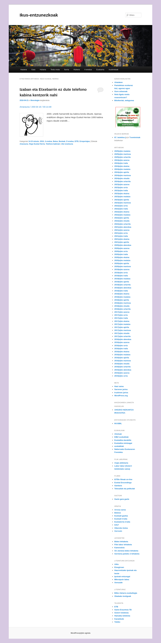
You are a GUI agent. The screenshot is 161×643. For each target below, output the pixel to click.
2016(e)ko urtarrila (122, 367)
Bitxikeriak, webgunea (124, 100)
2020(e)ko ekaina (121, 257)
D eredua (70, 141)
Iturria (66, 69)
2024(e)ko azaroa (121, 160)
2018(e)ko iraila (121, 291)
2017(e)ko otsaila (121, 333)
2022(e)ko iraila (121, 209)
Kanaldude (119, 619)
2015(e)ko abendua (122, 370)
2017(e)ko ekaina (121, 321)
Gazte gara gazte (121, 499)
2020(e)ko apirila (121, 263)
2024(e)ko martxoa (122, 175)
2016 (42, 141)
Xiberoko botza (121, 528)
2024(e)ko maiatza (122, 169)
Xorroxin (118, 531)
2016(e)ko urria (121, 345)
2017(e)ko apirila (121, 327)
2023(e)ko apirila (121, 200)
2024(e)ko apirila (121, 172)
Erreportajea (84, 141)
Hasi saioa (119, 386)
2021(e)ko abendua (122, 227)
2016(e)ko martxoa (122, 361)
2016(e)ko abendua (122, 339)
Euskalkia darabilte (122, 440)
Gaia (33, 69)
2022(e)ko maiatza (122, 215)
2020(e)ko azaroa (121, 248)
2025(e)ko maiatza (122, 151)
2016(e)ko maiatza (122, 354)
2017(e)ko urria (121, 315)
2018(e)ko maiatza (122, 297)
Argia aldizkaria (121, 463)
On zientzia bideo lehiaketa (126, 551)
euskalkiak (119, 446)
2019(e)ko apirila (121, 282)
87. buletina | (120, 137)
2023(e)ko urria (121, 187)
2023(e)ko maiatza (122, 196)
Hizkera (76, 69)
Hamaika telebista (122, 616)
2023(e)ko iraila (121, 190)
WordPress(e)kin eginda (80, 633)
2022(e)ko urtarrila (122, 224)
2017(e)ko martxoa (122, 330)
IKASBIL (118, 423)
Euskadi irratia (120, 519)
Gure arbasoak (120, 91)
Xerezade (118, 582)
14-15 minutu (33, 141)
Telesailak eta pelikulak (124, 489)
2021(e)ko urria (121, 233)
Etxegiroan (119, 567)
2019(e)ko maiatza (122, 279)
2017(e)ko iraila (121, 318)
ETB (116, 607)
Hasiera (23, 69)
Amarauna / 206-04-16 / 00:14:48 (35, 107)
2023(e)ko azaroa (121, 184)
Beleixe (117, 513)
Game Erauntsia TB (123, 610)
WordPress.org (121, 395)
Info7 (116, 525)
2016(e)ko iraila (121, 348)
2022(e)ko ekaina (121, 212)
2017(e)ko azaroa (121, 312)
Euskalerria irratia (122, 522)
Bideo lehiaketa (121, 541)
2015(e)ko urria (121, 376)
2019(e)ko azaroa (121, 269)
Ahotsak (118, 434)
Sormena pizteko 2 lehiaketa (126, 554)
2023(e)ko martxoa (122, 203)
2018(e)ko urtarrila (122, 309)
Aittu (116, 564)
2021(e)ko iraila (121, 236)
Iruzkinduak (113, 69)
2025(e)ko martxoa (122, 154)
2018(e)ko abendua (122, 288)
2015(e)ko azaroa (121, 373)
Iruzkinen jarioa (121, 392)
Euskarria (100, 69)
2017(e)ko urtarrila (122, 336)
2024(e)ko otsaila (121, 178)
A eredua (88, 69)
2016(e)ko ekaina (121, 351)
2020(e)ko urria (121, 251)
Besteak (62, 141)
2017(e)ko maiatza (122, 324)
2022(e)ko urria (121, 206)
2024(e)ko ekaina (121, 166)
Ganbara (118, 486)
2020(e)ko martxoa (122, 266)
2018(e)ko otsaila (121, 306)
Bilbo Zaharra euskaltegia (125, 593)
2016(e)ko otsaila (121, 364)
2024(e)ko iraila (121, 163)
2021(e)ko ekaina (121, 239)
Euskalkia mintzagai (123, 443)
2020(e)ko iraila (121, 254)
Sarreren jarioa (121, 389)
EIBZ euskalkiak (121, 437)
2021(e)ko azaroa (121, 230)
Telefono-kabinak (53, 144)
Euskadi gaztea (121, 516)
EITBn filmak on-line (123, 479)
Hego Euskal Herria (37, 144)
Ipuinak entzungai (122, 576)
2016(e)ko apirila (121, 358)
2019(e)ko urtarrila (122, 285)
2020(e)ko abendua (122, 245)
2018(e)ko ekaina (121, 294)
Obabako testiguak (122, 596)
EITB (76, 141)
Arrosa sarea (120, 510)
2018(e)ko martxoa (122, 303)
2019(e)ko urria (121, 273)
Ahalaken (118, 82)
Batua (55, 141)
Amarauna (24, 144)
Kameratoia (119, 547)
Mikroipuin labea (121, 579)
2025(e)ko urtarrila (122, 157)
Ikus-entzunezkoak (39, 15)
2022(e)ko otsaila (121, 221)
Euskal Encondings (123, 482)
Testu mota (55, 69)
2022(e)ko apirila (121, 218)
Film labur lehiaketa (123, 544)
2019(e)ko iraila (121, 276)
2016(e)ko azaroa (121, 342)
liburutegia (34, 100)
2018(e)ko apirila (121, 300)
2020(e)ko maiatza (122, 260)
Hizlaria (43, 69)
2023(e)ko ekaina (121, 193)
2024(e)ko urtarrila (122, 181)
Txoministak (134, 137)
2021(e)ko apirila (121, 242)
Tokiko (117, 622)
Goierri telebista (121, 613)
